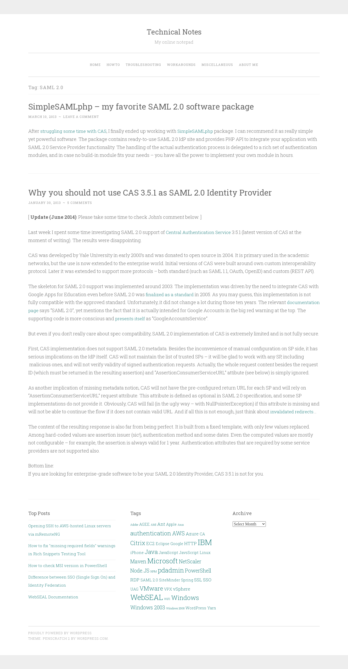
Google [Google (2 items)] (176, 543)
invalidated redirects (292, 411)
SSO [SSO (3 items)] (207, 579)
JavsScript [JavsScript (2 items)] (189, 552)
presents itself (182, 318)
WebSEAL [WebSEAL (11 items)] (146, 597)
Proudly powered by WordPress (60, 633)
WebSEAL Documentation (53, 596)
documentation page (70, 310)
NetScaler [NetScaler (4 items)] (190, 561)
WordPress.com (92, 638)
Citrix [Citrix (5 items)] (137, 542)
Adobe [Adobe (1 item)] (134, 524)
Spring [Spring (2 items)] (187, 579)
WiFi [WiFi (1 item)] (167, 599)
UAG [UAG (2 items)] (134, 588)
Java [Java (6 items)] (151, 551)
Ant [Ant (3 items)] (161, 524)
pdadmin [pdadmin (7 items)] (171, 570)
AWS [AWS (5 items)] (178, 532)
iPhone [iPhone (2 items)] (137, 552)
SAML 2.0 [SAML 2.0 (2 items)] (149, 579)
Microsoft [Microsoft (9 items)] (162, 560)
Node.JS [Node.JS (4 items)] (139, 570)
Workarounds (181, 64)
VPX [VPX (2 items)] (168, 588)
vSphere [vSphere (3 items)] (181, 589)
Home (95, 64)
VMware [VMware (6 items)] (151, 588)
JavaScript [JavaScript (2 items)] (168, 552)
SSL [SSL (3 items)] (198, 579)
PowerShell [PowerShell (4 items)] (198, 570)
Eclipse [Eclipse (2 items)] (162, 543)
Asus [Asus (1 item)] (181, 524)
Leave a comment (81, 117)
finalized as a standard (170, 294)
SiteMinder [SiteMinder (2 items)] (169, 579)
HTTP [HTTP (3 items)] (190, 543)
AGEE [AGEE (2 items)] (144, 524)
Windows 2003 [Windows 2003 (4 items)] (147, 607)
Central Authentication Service (199, 232)
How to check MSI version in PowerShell (67, 565)
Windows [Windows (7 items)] (185, 597)
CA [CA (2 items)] (202, 533)
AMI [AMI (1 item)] (153, 524)
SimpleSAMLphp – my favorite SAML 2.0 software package (144, 106)
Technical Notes (174, 31)
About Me (248, 64)
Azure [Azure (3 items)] (192, 533)
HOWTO (113, 64)
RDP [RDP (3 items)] (134, 579)
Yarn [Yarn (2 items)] (211, 607)
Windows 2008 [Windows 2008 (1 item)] (175, 608)
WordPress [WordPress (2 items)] (196, 607)
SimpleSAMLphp (198, 131)
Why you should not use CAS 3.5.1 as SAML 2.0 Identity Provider (153, 192)
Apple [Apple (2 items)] (171, 524)
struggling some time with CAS (74, 131)
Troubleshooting (143, 64)
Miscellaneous (217, 64)
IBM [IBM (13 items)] (205, 542)
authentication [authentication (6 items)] (150, 532)
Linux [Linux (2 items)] (205, 552)
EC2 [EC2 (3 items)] (150, 543)
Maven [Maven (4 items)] (138, 561)
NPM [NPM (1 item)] (153, 571)
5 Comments (79, 203)
